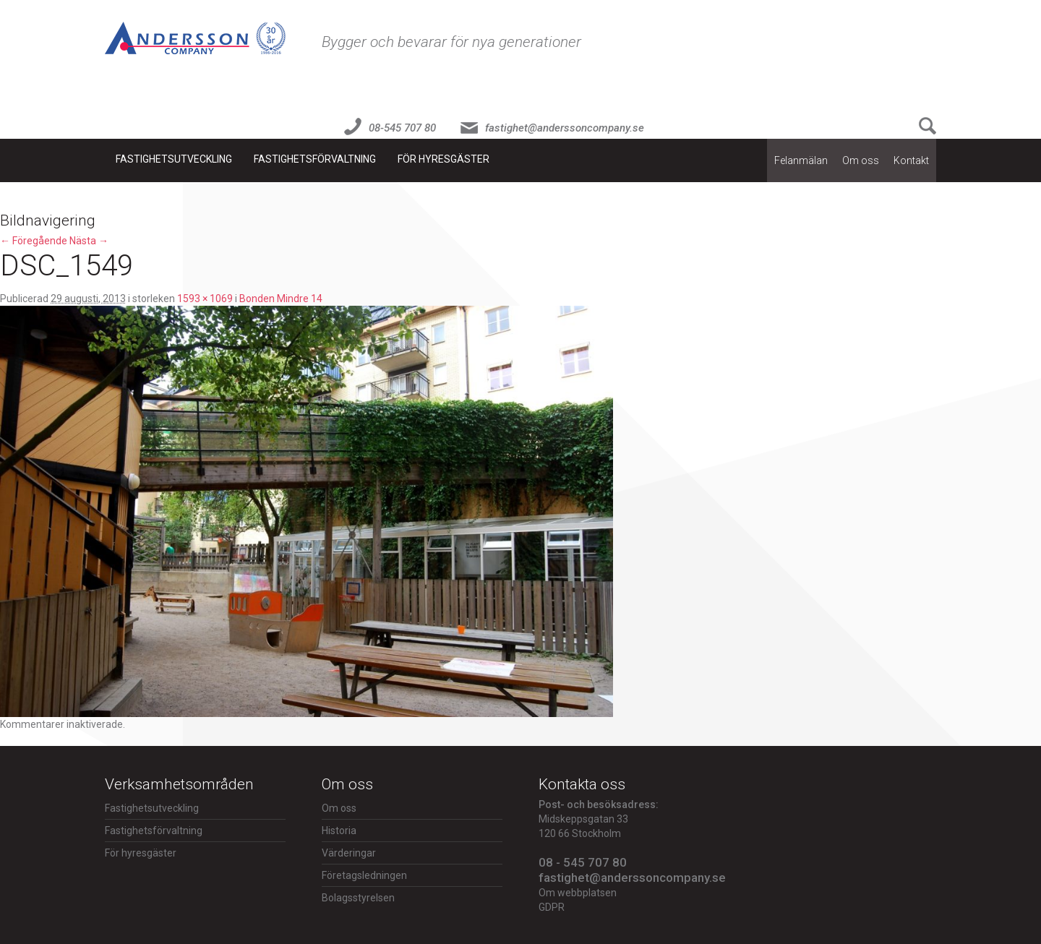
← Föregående (33, 240)
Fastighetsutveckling (174, 159)
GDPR (552, 907)
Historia (339, 830)
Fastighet (195, 38)
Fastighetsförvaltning (315, 159)
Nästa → (88, 240)
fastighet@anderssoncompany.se (564, 127)
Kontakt (911, 160)
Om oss (860, 160)
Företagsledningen (364, 875)
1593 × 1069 (205, 298)
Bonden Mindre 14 (280, 298)
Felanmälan (801, 160)
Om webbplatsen (578, 892)
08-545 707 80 (402, 127)
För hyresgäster (443, 159)
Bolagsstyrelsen (358, 898)
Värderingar (349, 853)
